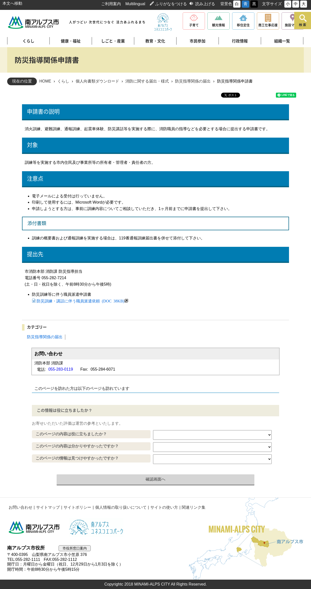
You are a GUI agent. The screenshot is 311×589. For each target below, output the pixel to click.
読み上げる (205, 4)
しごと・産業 (113, 41)
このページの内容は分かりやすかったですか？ (77, 446)
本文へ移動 (12, 3)
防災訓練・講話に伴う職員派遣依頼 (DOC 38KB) (80, 301)
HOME (45, 81)
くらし (28, 41)
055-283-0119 (60, 369)
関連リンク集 (192, 507)
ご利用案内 (111, 4)
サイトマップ (47, 507)
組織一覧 (282, 41)
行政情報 (240, 41)
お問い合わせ (20, 507)
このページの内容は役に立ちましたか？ (71, 434)
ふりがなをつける (171, 4)
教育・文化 (155, 41)
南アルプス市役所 (34, 527)
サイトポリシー (76, 507)
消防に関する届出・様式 (147, 81)
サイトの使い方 (163, 507)
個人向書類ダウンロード (97, 81)
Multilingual (135, 4)
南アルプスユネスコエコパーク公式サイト (163, 22)
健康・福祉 (71, 41)
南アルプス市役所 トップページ (33, 22)
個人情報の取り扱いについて (119, 507)
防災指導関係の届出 (193, 81)
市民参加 (197, 41)
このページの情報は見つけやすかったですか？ (77, 458)
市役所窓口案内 (76, 548)
